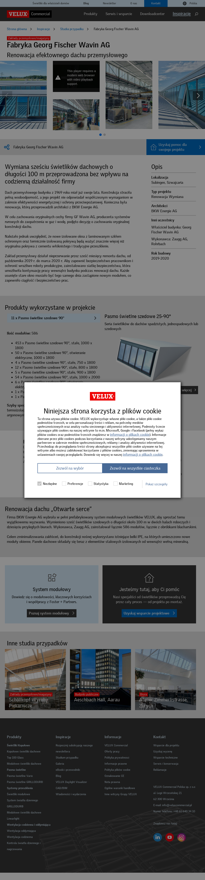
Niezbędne (47, 484)
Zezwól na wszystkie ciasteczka (135, 468)
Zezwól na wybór (70, 468)
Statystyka (98, 484)
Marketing (123, 484)
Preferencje (72, 484)
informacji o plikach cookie (129, 434)
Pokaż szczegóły (157, 484)
